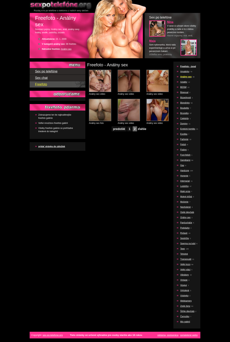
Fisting (183, 149)
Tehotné (184, 254)
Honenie (184, 176)
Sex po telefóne (61, 4)
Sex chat (41, 78)
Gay (182, 165)
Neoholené (185, 207)
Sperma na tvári (188, 243)
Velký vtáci (185, 269)
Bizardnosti (185, 97)
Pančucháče (186, 222)
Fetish (183, 144)
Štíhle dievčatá (187, 311)
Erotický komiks (187, 129)
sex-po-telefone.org (53, 335)
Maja (152, 40)
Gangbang (185, 160)
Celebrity (184, 118)
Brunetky (184, 113)
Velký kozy (185, 264)
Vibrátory (184, 275)
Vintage (183, 280)
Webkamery (186, 301)
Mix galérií (185, 321)
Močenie (184, 202)
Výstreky (184, 295)
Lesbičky (184, 186)
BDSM (183, 87)
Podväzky (185, 228)
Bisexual (184, 92)
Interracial (185, 181)
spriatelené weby (189, 335)
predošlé (119, 128)
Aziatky (183, 82)
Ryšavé (183, 233)
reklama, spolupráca (167, 335)
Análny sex (66, 49)
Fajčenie (184, 139)
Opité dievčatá (187, 212)
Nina (170, 22)
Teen (182, 248)
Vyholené (184, 290)
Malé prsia (185, 191)
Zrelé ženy (185, 306)
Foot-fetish (185, 155)
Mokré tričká (186, 196)
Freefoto (41, 84)
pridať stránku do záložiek (51, 146)
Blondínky (185, 103)
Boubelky (184, 108)
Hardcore (184, 170)
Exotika (183, 134)
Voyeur (183, 285)
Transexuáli (185, 259)
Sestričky (184, 238)
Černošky (184, 316)
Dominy (184, 123)
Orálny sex (185, 217)
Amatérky (184, 71)
